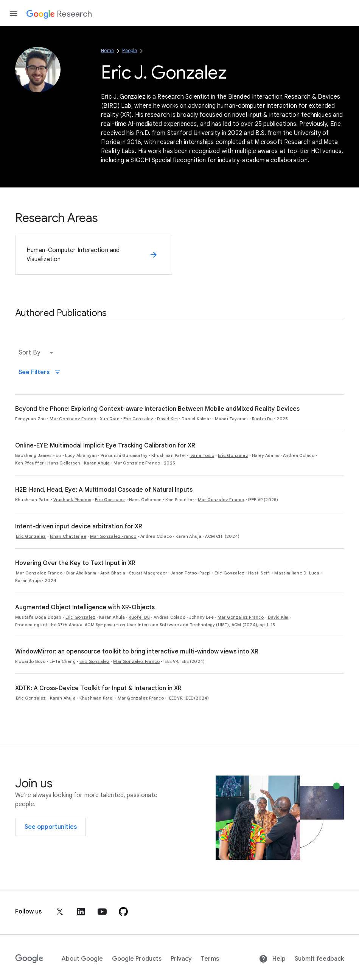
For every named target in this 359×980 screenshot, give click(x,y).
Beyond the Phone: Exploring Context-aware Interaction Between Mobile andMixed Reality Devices (157, 409)
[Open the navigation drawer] (14, 14)
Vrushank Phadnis (72, 499)
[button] (38, 352)
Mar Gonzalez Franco (73, 418)
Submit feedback (319, 959)
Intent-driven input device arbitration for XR (78, 526)
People (129, 50)
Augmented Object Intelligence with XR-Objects (85, 607)
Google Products (137, 959)
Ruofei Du (262, 418)
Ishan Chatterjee (68, 536)
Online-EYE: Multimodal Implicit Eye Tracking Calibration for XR (105, 445)
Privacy (181, 959)
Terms (210, 959)
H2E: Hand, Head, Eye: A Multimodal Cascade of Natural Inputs (104, 490)
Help (272, 958)
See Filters (40, 372)
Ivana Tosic (202, 455)
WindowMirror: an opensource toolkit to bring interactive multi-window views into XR (136, 651)
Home (107, 50)
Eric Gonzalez (138, 418)
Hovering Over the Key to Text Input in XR (75, 563)
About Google (82, 959)
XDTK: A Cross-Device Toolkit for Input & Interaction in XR (98, 688)
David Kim (167, 418)
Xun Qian (110, 418)
